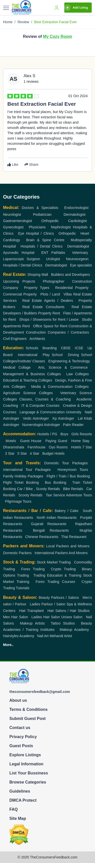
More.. (8, 645)
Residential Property (72, 288)
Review (23, 22)
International (27, 355)
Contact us (19, 727)
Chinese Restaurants (41, 537)
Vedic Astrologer (36, 418)
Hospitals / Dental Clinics (41, 246)
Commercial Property (20, 294)
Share (32, 165)
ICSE (79, 348)
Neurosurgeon (77, 259)
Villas (68, 294)
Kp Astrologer (63, 418)
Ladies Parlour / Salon (47, 604)
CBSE (66, 348)
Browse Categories (27, 782)
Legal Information (26, 764)
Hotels (76, 447)
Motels (11, 441)
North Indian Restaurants (57, 518)
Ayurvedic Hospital (18, 253)
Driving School (80, 355)
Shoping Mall (37, 275)
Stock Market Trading (54, 562)
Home (7, 22)
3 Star (9, 453)
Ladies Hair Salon (45, 617)
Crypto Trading (63, 569)
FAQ (13, 809)
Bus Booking (55, 482)
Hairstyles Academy (18, 636)
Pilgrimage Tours (18, 501)
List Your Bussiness (28, 773)
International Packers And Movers (60, 553)
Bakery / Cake (67, 511)
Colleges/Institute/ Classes (24, 361)
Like (12, 165)
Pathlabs (58, 253)
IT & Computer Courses (41, 405)
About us (18, 700)
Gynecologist (13, 227)
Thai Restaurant (73, 537)
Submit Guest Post (27, 718)
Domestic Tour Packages (66, 463)
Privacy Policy (23, 737)
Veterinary (80, 253)
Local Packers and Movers (67, 546)
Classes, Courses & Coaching (45, 399)
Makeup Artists (32, 623)
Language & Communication (42, 412)
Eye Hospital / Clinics (36, 233)
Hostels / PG (47, 434)
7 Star (87, 447)
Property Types (36, 288)
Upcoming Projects (19, 281)
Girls (75, 434)
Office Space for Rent (50, 326)
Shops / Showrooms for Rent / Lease (49, 319)
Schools (32, 348)
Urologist (53, 259)
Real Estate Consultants (43, 307)
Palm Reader (73, 425)
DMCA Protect (22, 800)
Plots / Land (50, 294)
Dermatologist (74, 214)
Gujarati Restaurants (48, 524)
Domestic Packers (17, 553)
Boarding (50, 348)
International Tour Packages (27, 470)
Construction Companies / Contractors (57, 332)
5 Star (22, 453)
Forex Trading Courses (55, 582)
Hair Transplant (31, 611)
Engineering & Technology (69, 361)
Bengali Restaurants (51, 530)
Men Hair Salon (15, 617)
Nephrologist (61, 227)
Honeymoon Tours (73, 470)
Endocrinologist (76, 208)
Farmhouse (37, 447)
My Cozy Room (57, 36)
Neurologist (12, 214)
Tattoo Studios (63, 623)
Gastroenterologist (17, 221)
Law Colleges (77, 374)
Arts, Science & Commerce (63, 367)
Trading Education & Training (57, 575)
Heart (85, 233)
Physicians (37, 227)
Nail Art (43, 636)
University (73, 412)
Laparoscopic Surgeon (21, 259)
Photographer (53, 281)
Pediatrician (42, 214)
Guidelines (19, 791)
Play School (53, 355)
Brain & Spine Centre (45, 240)
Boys (64, 434)
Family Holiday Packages (23, 476)
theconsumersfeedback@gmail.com (39, 692)
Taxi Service (55, 495)
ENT (44, 253)
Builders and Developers (70, 275)
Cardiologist (77, 221)
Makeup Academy (74, 630)
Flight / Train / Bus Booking (68, 476)
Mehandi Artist (61, 636)
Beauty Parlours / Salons (59, 598)
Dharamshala (13, 447)
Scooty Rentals (30, 495)
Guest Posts (21, 746)
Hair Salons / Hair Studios (68, 611)
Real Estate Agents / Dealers (47, 301)
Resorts (86, 434)
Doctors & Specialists (40, 208)
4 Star (34, 453)
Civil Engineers (15, 339)
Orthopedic (50, 221)
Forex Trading (33, 569)
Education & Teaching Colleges (27, 380)
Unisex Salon (72, 617)
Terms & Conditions (28, 709)
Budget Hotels (53, 453)
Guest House (30, 441)
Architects (37, 339)
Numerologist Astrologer (41, 425)
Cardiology (11, 240)
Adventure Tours (79, 495)
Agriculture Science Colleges (28, 393)
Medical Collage (17, 367)
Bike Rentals (73, 489)
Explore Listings (25, 755)
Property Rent (49, 313)
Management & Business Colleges (32, 374)
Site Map (17, 818)
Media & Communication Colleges (60, 387)
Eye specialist (81, 265)
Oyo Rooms (58, 447)
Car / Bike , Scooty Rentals (38, 489)
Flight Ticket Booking (21, 482)
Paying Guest (56, 441)
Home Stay (80, 441)
